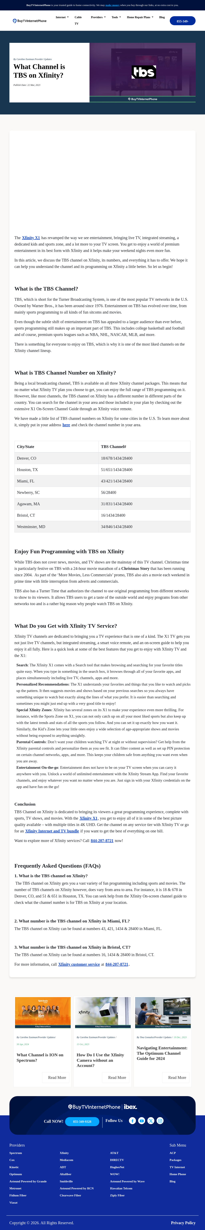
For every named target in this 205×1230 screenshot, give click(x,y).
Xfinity (64, 1153)
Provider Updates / (107, 1037)
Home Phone (178, 1174)
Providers (97, 17)
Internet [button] (61, 17)
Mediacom (66, 1160)
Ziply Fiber (117, 1195)
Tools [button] (115, 17)
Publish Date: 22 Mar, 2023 (26, 85)
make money (113, 5)
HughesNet (117, 1167)
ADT (63, 1167)
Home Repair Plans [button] (139, 17)
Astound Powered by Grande (28, 1181)
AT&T (114, 1153)
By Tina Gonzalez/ (145, 1037)
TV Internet (177, 1167)
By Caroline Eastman (24, 59)
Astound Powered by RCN (76, 1188)
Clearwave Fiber (70, 1195)
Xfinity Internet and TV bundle (52, 831)
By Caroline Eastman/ (27, 1037)
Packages (175, 1160)
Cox (12, 1160)
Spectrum (15, 1153)
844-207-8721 (102, 840)
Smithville (66, 1181)
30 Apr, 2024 (23, 1044)
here (66, 425)
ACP (173, 1153)
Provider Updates (43, 59)
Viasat (13, 1202)
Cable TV (78, 20)
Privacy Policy (183, 1223)
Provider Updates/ (47, 1037)
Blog (162, 17)
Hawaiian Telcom (121, 1188)
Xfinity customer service (79, 964)
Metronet (15, 1188)
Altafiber (65, 1174)
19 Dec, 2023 (180, 1037)
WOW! (115, 1174)
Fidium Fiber (17, 1195)
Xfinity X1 (31, 238)
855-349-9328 (183, 22)
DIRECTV (117, 1160)
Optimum (15, 1174)
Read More (58, 1077)
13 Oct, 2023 (83, 1044)
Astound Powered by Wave (127, 1181)
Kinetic (14, 1167)
